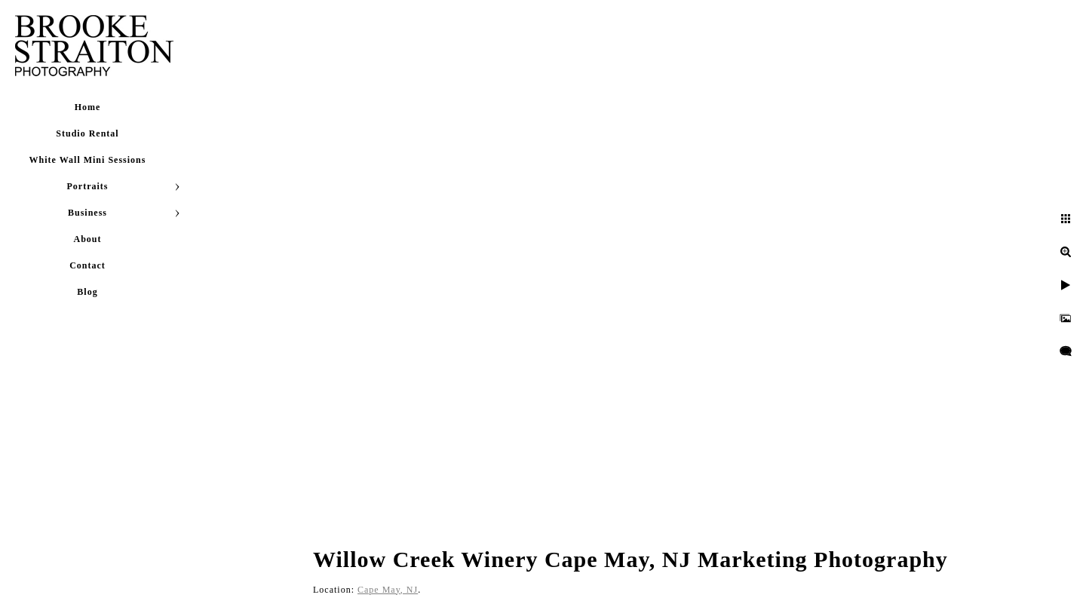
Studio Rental (87, 133)
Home (88, 107)
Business (87, 212)
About (87, 239)
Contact (87, 265)
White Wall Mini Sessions (87, 160)
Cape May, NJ (387, 589)
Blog (87, 292)
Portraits (88, 186)
